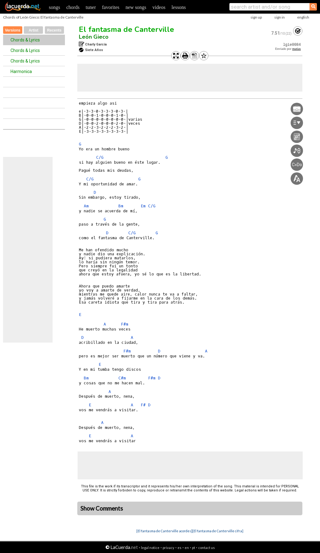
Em (143, 206)
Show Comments (101, 508)
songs (54, 7)
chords (72, 7)
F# (143, 405)
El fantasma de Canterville (126, 29)
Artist (33, 30)
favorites (110, 7)
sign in (279, 17)
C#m (122, 378)
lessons (179, 7)
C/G (100, 157)
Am (86, 206)
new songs (136, 7)
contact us (206, 548)
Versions (12, 30)
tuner (91, 7)
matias (296, 48)
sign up (256, 17)
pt (193, 548)
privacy (168, 548)
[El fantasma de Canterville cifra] (217, 531)
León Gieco (94, 37)
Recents (54, 30)
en (187, 548)
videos (158, 7)
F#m (124, 324)
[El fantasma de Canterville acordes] (164, 531)
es (179, 548)
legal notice (150, 548)
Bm (120, 206)
